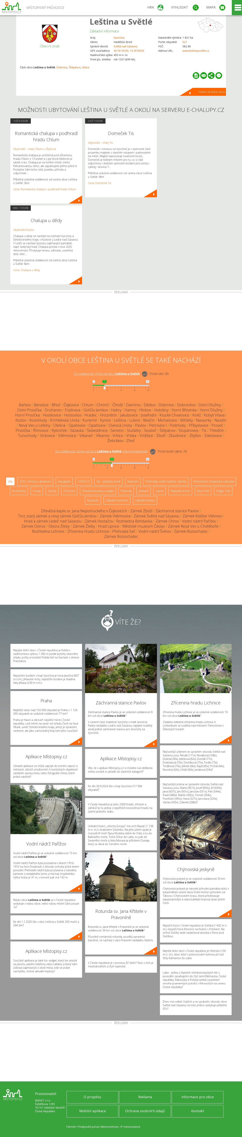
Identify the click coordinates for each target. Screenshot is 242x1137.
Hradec (91, 415)
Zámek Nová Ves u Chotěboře (193, 526)
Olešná (59, 425)
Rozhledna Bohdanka (134, 521)
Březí (56, 404)
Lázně (159, 491)
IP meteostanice (130, 1126)
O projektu (92, 1097)
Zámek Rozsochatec (191, 531)
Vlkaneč (86, 435)
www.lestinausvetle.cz (195, 50)
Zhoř (130, 440)
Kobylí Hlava (214, 415)
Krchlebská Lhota (64, 420)
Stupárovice (189, 430)
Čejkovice (71, 404)
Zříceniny (69, 491)
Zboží (160, 435)
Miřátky (186, 420)
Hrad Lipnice (108, 526)
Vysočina (119, 37)
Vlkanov (102, 435)
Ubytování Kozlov (23, 230)
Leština (120, 420)
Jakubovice (129, 415)
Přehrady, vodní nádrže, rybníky (165, 481)
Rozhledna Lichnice (48, 531)
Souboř (150, 430)
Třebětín (216, 430)
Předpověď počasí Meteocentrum (98, 1126)
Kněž (196, 415)
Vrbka (131, 435)
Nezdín (220, 420)
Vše (10, 481)
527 (184, 42)
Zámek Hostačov (99, 521)
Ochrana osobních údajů (145, 1111)
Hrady (37, 491)
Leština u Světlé (121, 21)
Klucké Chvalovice (174, 415)
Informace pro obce (198, 1097)
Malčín (149, 420)
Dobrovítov (186, 404)
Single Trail (223, 491)
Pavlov (140, 425)
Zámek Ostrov (33, 526)
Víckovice (47, 435)
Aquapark (64, 481)
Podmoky (178, 425)
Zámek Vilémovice (115, 516)
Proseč (217, 425)
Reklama (145, 1097)
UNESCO (84, 481)
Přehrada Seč (123, 531)
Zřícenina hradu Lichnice (88, 531)
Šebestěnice (97, 430)
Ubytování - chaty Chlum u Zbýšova (34, 149)
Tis (204, 430)
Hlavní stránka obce (212, 92)
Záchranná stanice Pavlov (177, 510)
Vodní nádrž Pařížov (199, 521)
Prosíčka (23, 430)
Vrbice (85, 67)
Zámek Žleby (84, 526)
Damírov (133, 404)
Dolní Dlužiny (210, 404)
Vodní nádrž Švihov (155, 531)
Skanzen (132, 481)
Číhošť (117, 404)
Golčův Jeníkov (96, 410)
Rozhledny (19, 491)
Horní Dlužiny (211, 410)
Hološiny (161, 410)
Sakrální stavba (145, 500)
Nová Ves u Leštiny (34, 425)
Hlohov (145, 410)
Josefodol (148, 415)
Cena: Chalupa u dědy (26, 270)
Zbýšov (195, 435)
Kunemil (90, 420)
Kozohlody (38, 420)
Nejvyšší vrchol (180, 491)
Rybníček (59, 430)
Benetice (41, 404)
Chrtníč (103, 404)
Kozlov (21, 420)
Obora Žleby (59, 526)
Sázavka (77, 430)
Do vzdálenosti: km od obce (107, 374)
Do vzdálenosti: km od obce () (101, 451)
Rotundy (126, 491)
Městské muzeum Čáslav (144, 526)
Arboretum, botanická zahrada (213, 481)
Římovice (40, 430)
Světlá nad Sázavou (125, 46)
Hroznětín (108, 415)
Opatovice (77, 425)
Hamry (130, 410)
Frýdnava (72, 410)
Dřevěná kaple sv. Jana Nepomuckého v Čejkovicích (84, 510)
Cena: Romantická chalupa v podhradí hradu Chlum (44, 189)
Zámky (52, 491)
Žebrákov (115, 440)
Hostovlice (72, 415)
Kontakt (197, 1111)
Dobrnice (61, 67)
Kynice (105, 420)
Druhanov (53, 410)
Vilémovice (67, 435)
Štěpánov (75, 67)
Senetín (117, 430)
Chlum (87, 404)
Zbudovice (177, 435)
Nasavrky (203, 420)
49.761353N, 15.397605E (129, 50)
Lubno (134, 420)
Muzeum (93, 500)
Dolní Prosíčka (29, 410)
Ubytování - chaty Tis (100, 142)
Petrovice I (158, 425)
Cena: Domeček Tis (99, 183)
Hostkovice (52, 415)
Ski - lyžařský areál (108, 481)
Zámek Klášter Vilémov (202, 516)
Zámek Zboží (141, 510)
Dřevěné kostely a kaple (98, 491)
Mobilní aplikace (92, 1111)
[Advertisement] (121, 322)
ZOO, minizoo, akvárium (35, 481)
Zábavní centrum (117, 500)
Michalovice (167, 420)
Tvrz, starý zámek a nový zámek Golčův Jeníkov (57, 516)
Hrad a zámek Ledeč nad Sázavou (52, 521)
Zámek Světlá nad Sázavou (156, 516)
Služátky (134, 430)
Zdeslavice (213, 435)
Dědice (149, 404)
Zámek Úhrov (167, 521)
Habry (116, 410)
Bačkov (25, 404)
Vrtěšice (146, 435)
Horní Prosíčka (27, 415)
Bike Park (203, 491)
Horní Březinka (184, 410)
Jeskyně (144, 491)
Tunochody (27, 435)
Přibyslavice (198, 425)
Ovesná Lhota (120, 425)
